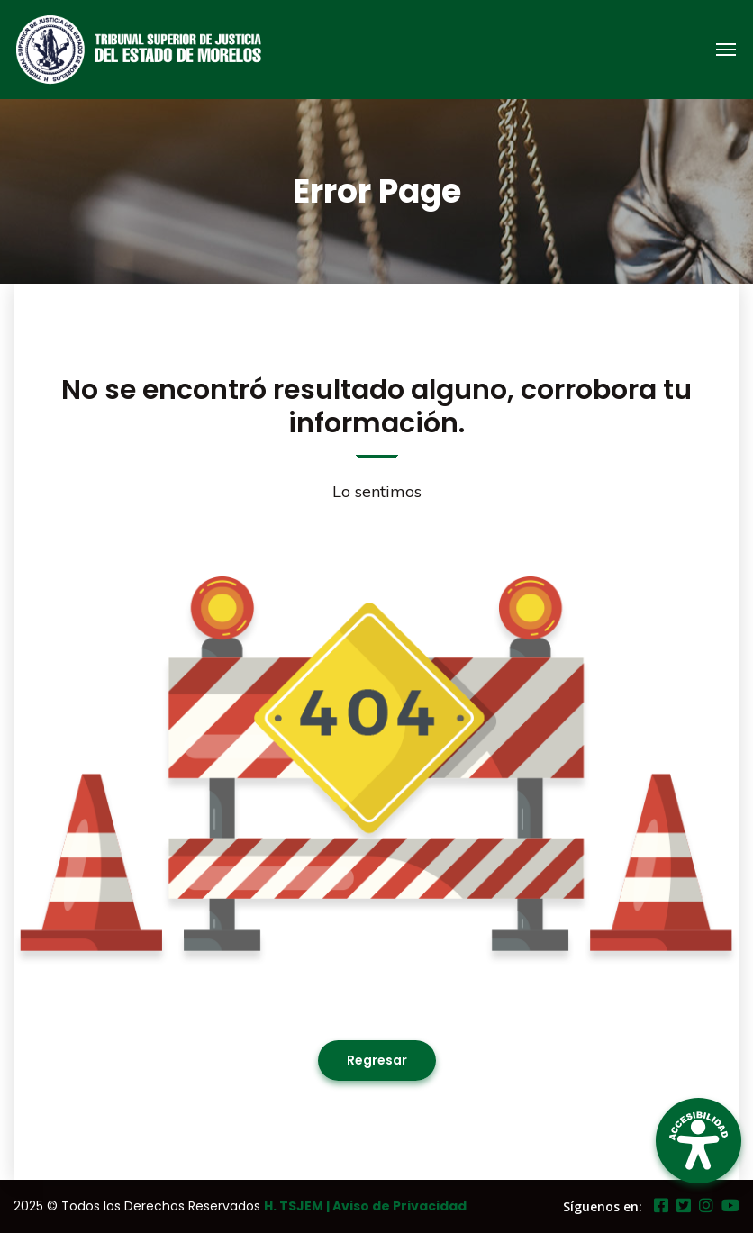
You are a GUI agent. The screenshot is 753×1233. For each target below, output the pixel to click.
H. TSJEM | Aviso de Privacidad (365, 1206)
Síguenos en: (602, 1206)
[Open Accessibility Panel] (698, 1140)
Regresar (377, 1060)
